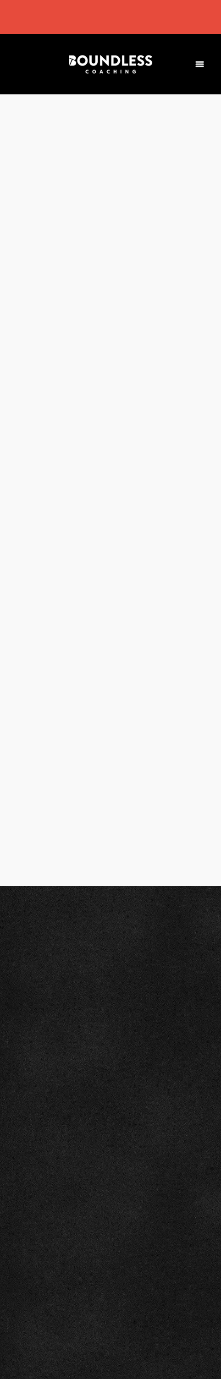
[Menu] (200, 64)
